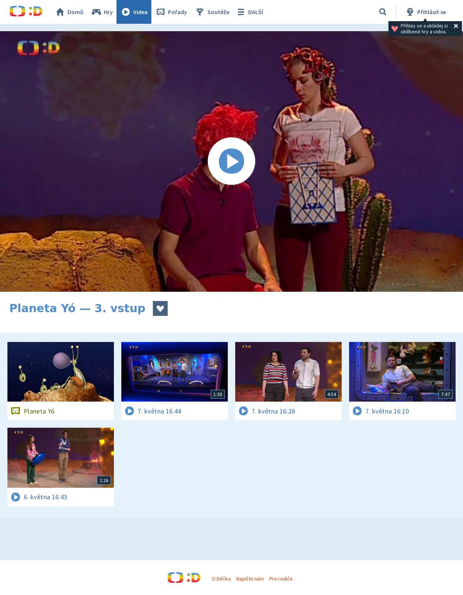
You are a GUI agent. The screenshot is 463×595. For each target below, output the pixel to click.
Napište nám (250, 578)
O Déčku (221, 578)
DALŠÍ (249, 11)
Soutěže (211, 11)
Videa (134, 11)
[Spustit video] (231, 161)
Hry (102, 11)
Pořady (171, 11)
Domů (69, 11)
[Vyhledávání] (383, 12)
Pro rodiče (281, 578)
